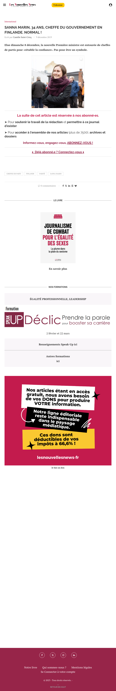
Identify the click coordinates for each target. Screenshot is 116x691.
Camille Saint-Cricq (22, 37)
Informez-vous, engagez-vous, (45, 143)
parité (42, 174)
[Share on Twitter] (66, 185)
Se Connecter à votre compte (58, 672)
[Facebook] (42, 655)
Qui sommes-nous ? (54, 667)
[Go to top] (58, 686)
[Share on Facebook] (63, 185)
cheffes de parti (13, 174)
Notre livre (30, 667)
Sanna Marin (55, 174)
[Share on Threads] (72, 185)
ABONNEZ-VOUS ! (80, 143)
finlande (30, 174)
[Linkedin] (74, 655)
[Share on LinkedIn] (69, 185)
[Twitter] (52, 655)
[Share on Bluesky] (76, 185)
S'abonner (58, 5)
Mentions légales (81, 667)
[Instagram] (63, 655)
